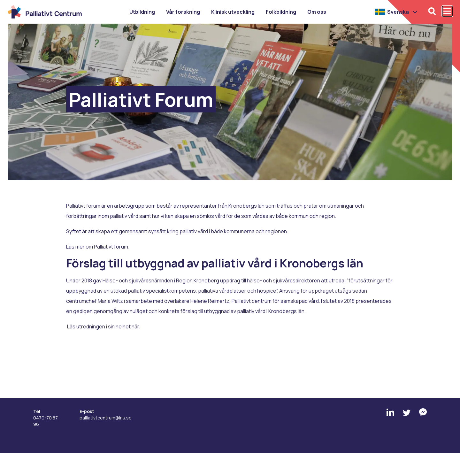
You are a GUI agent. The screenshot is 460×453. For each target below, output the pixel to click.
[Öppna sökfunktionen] (432, 11)
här (135, 326)
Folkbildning (281, 11)
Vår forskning (183, 11)
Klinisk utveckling (233, 11)
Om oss (316, 11)
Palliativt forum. (111, 246)
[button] (396, 12)
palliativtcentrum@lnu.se (106, 418)
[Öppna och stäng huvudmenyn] (447, 11)
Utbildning (142, 11)
